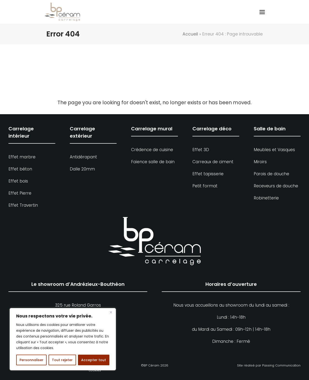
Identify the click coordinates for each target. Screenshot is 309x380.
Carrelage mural (151, 128)
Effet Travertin (23, 205)
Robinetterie (266, 198)
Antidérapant (83, 157)
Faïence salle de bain (153, 162)
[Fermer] (111, 312)
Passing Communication (281, 365)
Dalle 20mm (82, 169)
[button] (260, 12)
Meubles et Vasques (274, 150)
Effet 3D (200, 150)
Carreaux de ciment (212, 162)
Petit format (205, 186)
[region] (63, 339)
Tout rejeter (62, 360)
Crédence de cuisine (152, 150)
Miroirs (260, 162)
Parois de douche (271, 174)
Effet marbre (21, 157)
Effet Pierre (19, 193)
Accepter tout (93, 360)
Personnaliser (31, 360)
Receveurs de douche (276, 186)
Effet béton (20, 169)
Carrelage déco (212, 128)
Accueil (190, 34)
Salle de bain (270, 128)
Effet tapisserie (208, 174)
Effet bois (18, 181)
